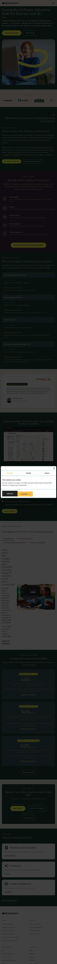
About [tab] (47, 473)
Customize (25, 494)
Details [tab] (28, 473)
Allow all (10, 493)
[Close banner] (54, 468)
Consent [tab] (10, 473)
